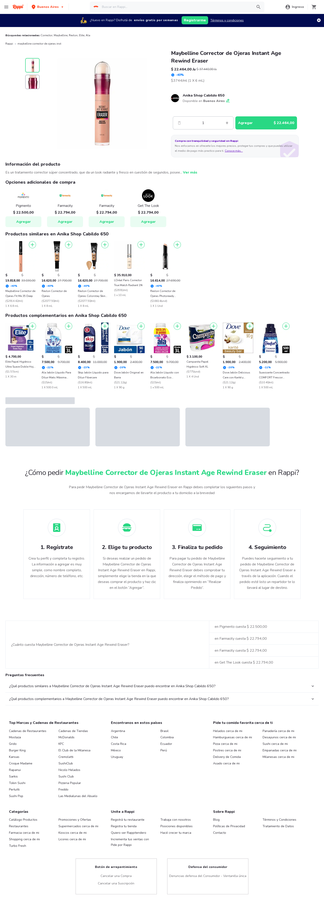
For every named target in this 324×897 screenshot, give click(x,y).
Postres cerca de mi (227, 750)
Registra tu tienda (124, 826)
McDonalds (66, 737)
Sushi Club (66, 776)
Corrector (46, 35)
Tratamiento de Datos (278, 826)
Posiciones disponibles (176, 826)
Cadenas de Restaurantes (27, 731)
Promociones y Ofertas (74, 820)
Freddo (63, 789)
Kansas (14, 757)
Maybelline (61, 35)
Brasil (164, 731)
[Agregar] (32, 244)
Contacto (219, 833)
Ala (88, 35)
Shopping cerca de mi (24, 839)
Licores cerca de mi (72, 839)
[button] (48, 6)
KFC (61, 744)
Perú (163, 750)
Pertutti (14, 789)
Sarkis (13, 776)
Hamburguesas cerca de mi (232, 737)
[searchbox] (176, 7)
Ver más (190, 172)
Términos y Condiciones (279, 820)
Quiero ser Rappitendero (128, 833)
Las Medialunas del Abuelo (77, 796)
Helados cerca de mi (227, 731)
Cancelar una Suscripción (116, 883)
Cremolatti (65, 757)
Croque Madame (20, 763)
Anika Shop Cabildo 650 (204, 95)
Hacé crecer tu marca (175, 833)
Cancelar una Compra (116, 876)
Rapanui (15, 770)
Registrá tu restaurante (127, 820)
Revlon (73, 35)
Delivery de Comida (227, 757)
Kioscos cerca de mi (72, 833)
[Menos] (179, 122)
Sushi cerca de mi (275, 744)
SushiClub (65, 763)
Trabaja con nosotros (175, 820)
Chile (114, 737)
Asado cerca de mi (226, 763)
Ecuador (166, 744)
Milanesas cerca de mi (278, 757)
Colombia (167, 737)
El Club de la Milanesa (74, 750)
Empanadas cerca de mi (280, 750)
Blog (216, 820)
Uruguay (117, 757)
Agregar (23, 221)
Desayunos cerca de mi (279, 737)
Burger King (17, 750)
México (116, 750)
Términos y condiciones (227, 20)
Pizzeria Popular (69, 783)
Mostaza (15, 737)
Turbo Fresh (17, 846)
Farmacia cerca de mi (24, 833)
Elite (81, 35)
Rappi (9, 43)
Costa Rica (118, 744)
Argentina (118, 731)
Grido (13, 744)
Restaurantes (18, 826)
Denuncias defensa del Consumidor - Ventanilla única (207, 876)
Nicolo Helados (69, 770)
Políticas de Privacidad (229, 826)
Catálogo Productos (23, 820)
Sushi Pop (16, 796)
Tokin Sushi (17, 783)
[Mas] (227, 122)
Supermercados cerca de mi (78, 826)
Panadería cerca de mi (278, 731)
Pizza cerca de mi (225, 744)
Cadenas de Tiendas (73, 731)
